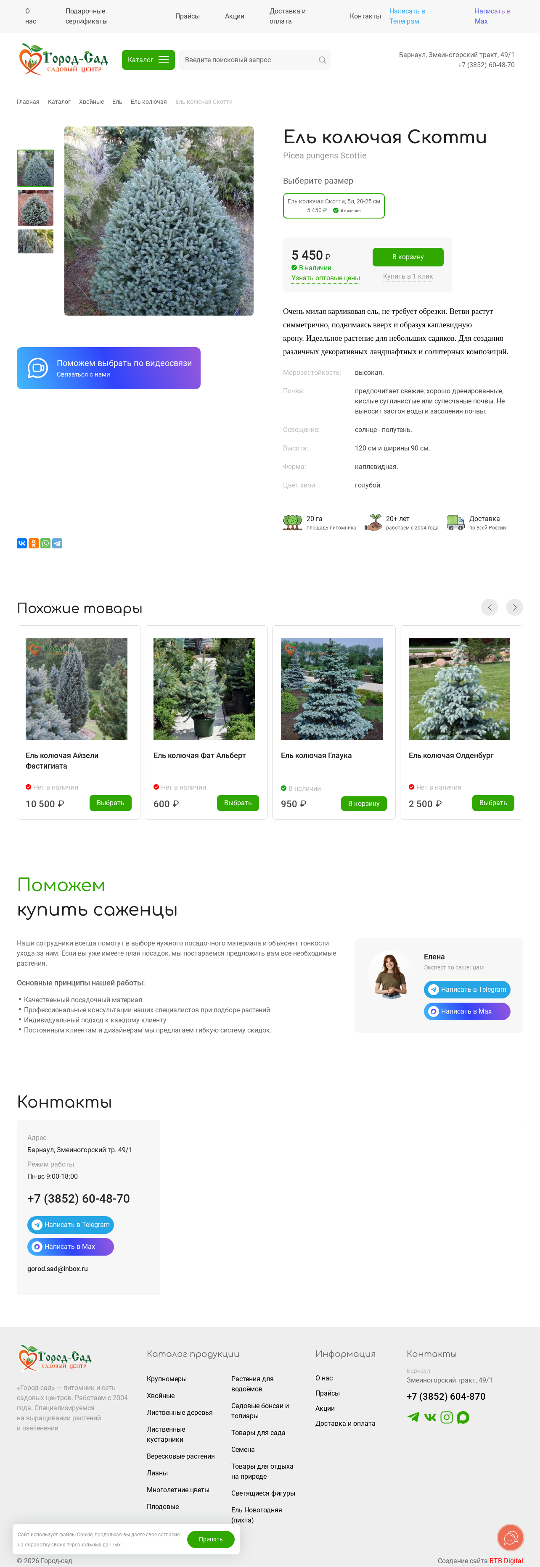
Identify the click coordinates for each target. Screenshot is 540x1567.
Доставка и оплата (345, 1420)
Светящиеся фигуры (263, 1490)
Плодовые (163, 1503)
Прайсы (327, 1390)
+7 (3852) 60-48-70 (486, 65)
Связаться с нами (83, 374)
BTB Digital (506, 1558)
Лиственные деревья (180, 1409)
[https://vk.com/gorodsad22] (430, 1418)
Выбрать (110, 799)
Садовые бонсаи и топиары (260, 1407)
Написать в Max (493, 16)
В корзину (408, 257)
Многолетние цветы (178, 1487)
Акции (325, 1405)
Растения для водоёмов (252, 1381)
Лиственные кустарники (166, 1431)
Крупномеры (167, 1376)
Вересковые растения (181, 1453)
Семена (243, 1446)
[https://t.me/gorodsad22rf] (413, 1418)
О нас (324, 1375)
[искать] (323, 60)
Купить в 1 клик (408, 276)
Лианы (157, 1470)
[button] (489, 603)
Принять (211, 1539)
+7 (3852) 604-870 (446, 1393)
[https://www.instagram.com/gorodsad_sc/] (446, 1418)
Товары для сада (258, 1429)
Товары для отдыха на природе (262, 1468)
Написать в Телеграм (407, 16)
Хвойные (161, 1392)
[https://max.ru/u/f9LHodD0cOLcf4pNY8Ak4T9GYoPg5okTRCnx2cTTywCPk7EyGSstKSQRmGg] (463, 1418)
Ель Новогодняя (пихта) (256, 1512)
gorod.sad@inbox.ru (57, 1265)
